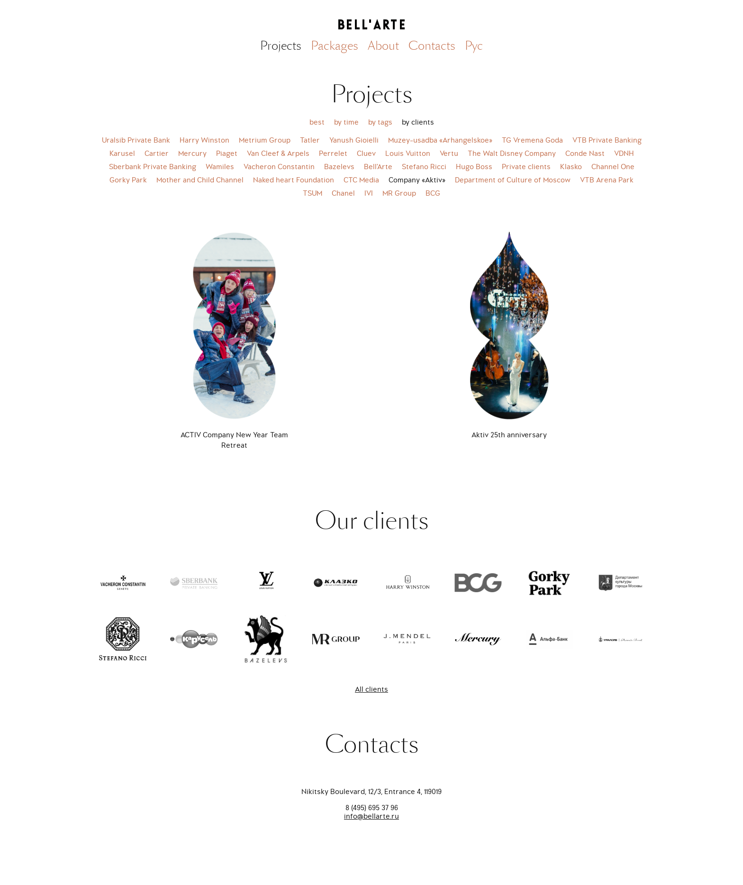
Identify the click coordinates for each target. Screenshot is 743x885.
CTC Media (361, 180)
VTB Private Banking (607, 140)
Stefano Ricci (424, 167)
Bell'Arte (378, 167)
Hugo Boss (474, 167)
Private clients (526, 167)
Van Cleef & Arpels (278, 153)
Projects (280, 46)
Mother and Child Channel (200, 180)
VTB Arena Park (607, 180)
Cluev (366, 153)
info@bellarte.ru (371, 816)
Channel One (612, 167)
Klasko (571, 167)
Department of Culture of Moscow (513, 180)
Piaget (226, 153)
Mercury (192, 153)
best (317, 122)
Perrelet (333, 153)
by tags (380, 122)
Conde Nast (585, 153)
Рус (474, 46)
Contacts (431, 46)
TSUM (312, 193)
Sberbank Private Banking (152, 167)
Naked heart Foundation (293, 180)
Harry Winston (204, 140)
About (383, 46)
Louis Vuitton (407, 153)
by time (346, 122)
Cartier (157, 153)
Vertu (449, 153)
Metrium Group (264, 140)
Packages (334, 46)
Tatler (310, 140)
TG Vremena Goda (532, 140)
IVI (368, 193)
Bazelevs (339, 167)
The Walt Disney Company (512, 153)
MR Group (399, 193)
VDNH (624, 153)
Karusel (122, 153)
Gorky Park (128, 180)
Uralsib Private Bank (136, 140)
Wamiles (220, 167)
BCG (433, 193)
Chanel (343, 193)
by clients (418, 122)
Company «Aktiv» (417, 180)
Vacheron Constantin (279, 167)
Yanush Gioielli (354, 140)
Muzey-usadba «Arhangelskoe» (440, 140)
